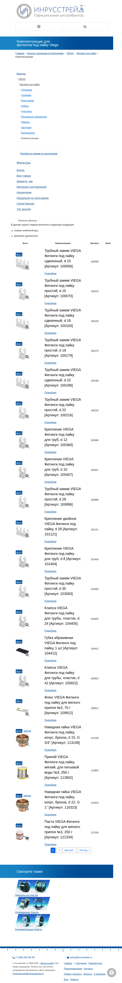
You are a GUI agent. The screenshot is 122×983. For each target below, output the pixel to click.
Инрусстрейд (47, 963)
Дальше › (70, 850)
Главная (20, 53)
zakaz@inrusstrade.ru (81, 957)
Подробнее (50, 273)
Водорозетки (28, 133)
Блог (66, 979)
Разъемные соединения (34, 116)
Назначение (24, 192)
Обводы (25, 122)
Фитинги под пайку (86, 53)
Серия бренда (25, 203)
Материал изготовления (32, 186)
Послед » (84, 850)
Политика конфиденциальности (28, 973)
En (82, 9)
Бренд (21, 170)
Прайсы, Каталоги (73, 974)
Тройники (26, 95)
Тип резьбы (24, 209)
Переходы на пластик (26, 895)
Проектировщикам (73, 968)
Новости (74, 979)
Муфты (25, 106)
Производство (95, 963)
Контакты (88, 968)
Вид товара (24, 175)
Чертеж (27, 731)
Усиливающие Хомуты (27, 912)
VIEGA (70, 53)
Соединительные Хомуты (28, 929)
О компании (99, 974)
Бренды (21, 73)
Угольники (26, 90)
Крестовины (27, 100)
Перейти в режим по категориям (38, 153)
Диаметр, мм (25, 181)
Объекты (87, 974)
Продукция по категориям (33, 198)
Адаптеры (26, 111)
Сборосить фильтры (27, 220)
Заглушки (26, 127)
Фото (19, 254)
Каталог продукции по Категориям (45, 53)
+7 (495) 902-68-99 (25, 957)
